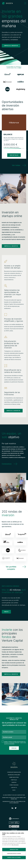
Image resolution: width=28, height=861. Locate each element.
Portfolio (14, 779)
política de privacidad (18, 741)
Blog (14, 790)
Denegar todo (14, 849)
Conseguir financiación (14, 772)
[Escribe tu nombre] (14, 732)
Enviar (14, 748)
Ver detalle (14, 155)
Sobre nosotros (14, 777)
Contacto (14, 787)
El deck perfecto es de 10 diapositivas (14, 795)
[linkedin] (12, 808)
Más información (15, 844)
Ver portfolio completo (16, 567)
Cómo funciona (14, 785)
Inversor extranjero (14, 774)
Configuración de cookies (14, 853)
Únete (6, 611)
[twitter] (15, 808)
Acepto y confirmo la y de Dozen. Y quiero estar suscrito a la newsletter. (15, 742)
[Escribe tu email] (14, 737)
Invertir (14, 782)
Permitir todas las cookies (14, 857)
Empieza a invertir (11, 45)
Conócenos (9, 464)
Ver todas (19, 165)
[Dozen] (7, 3)
